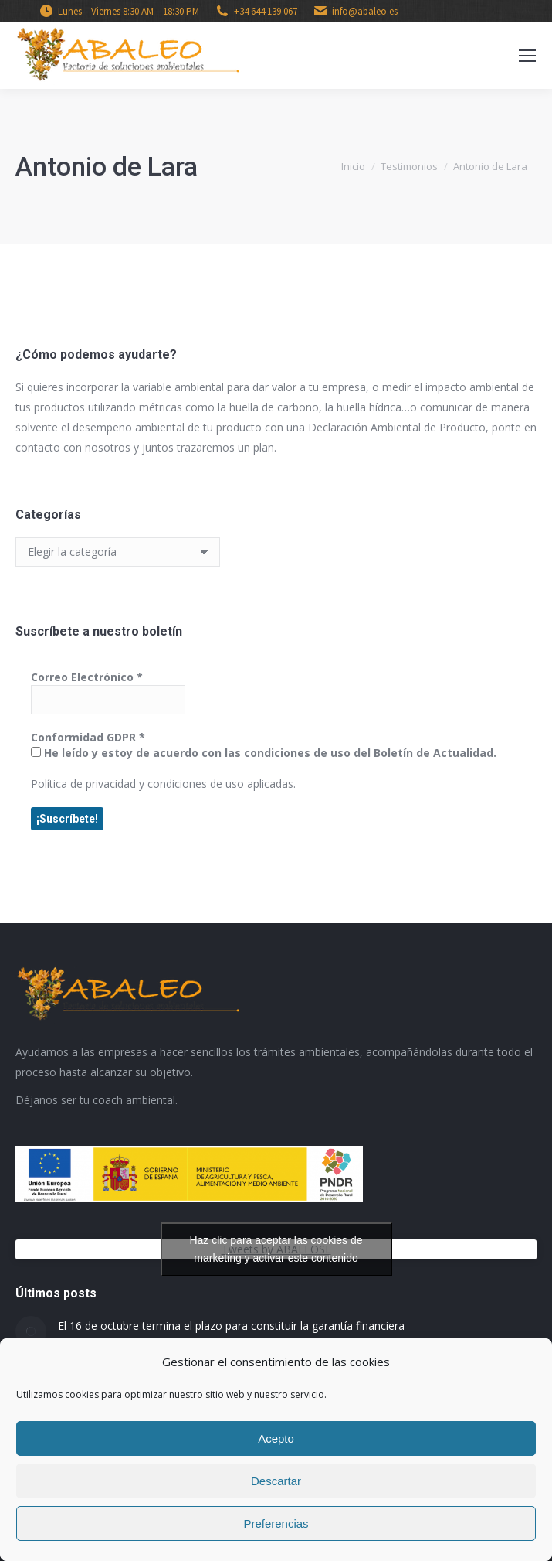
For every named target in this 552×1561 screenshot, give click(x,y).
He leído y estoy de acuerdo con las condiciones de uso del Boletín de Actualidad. (263, 752)
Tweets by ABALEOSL (276, 1249)
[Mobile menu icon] (527, 55)
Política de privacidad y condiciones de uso (137, 783)
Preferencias (275, 1523)
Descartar (276, 1481)
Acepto (276, 1438)
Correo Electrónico (87, 677)
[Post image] (30, 1331)
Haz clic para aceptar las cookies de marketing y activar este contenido (275, 1249)
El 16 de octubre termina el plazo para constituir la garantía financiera (231, 1325)
